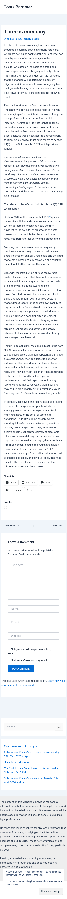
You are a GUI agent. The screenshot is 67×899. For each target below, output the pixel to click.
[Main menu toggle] (59, 7)
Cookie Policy (12, 884)
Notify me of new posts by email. (29, 660)
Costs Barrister (18, 6)
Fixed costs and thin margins (20, 746)
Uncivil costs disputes (16, 762)
